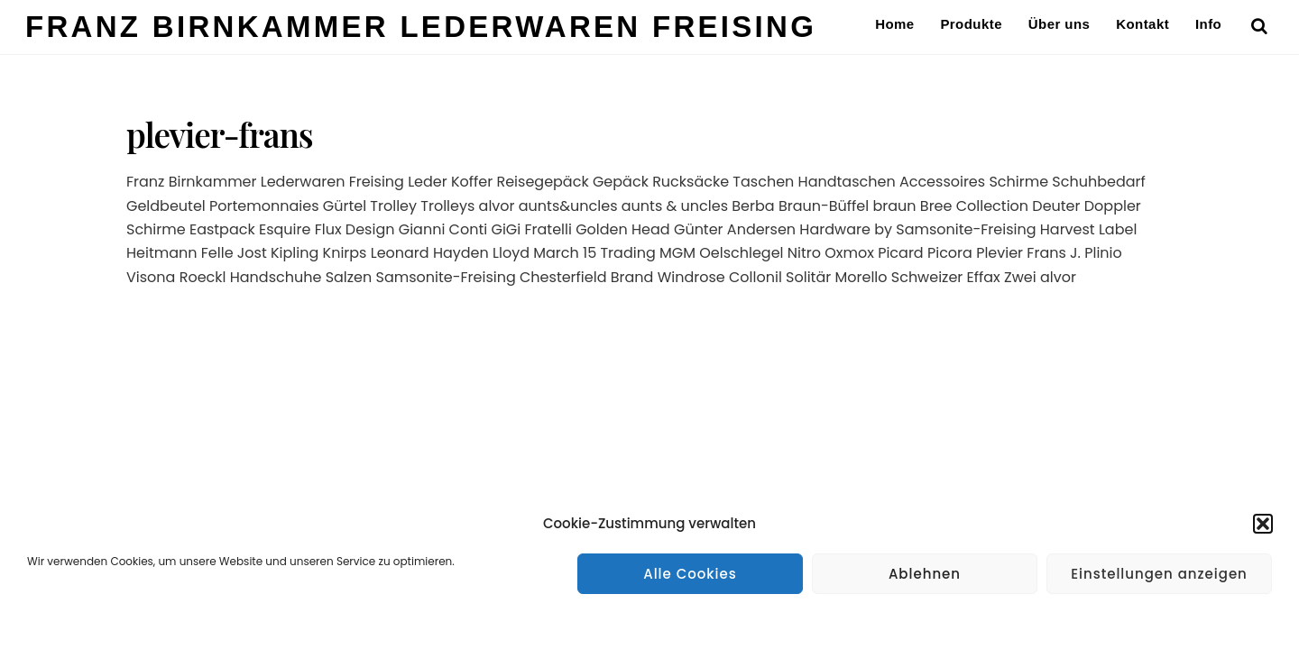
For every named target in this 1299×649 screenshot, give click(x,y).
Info (1208, 24)
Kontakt (1142, 24)
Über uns (1059, 24)
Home (894, 24)
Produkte (971, 24)
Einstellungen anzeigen (1159, 573)
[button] (1263, 524)
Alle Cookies (690, 573)
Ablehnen (925, 573)
